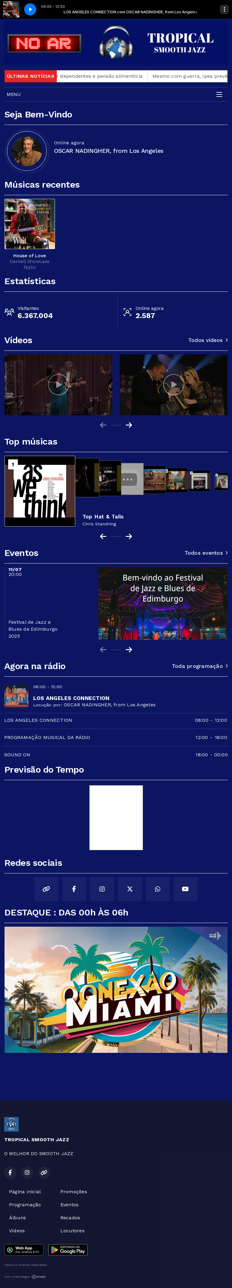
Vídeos (17, 1231)
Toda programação (200, 666)
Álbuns (17, 1218)
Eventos (69, 1205)
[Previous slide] (103, 425)
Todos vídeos (208, 340)
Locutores (72, 1231)
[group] (58, 384)
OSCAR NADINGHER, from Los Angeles (110, 705)
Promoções (73, 1191)
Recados (70, 1218)
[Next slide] (129, 425)
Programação (25, 1205)
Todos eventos (206, 553)
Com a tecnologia (25, 1277)
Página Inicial (25, 1191)
